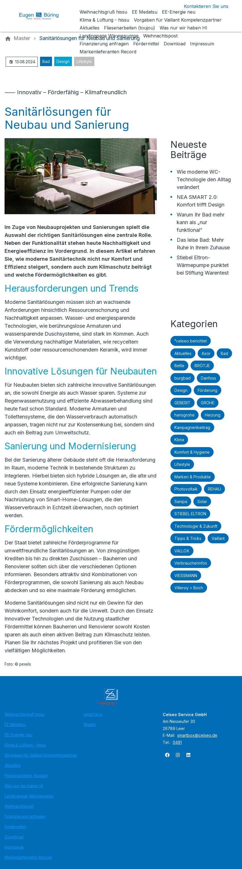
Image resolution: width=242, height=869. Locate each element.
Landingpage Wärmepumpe (29, 796)
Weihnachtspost (19, 806)
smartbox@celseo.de (197, 735)
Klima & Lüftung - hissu (25, 745)
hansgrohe (184, 415)
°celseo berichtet (190, 340)
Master (90, 724)
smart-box (93, 714)
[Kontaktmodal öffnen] (201, 6)
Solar (202, 501)
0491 (177, 742)
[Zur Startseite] (43, 16)
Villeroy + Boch (188, 587)
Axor (206, 353)
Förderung (207, 390)
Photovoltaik (186, 489)
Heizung (212, 415)
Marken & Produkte (192, 476)
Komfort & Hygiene (192, 452)
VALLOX (181, 550)
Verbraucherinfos (190, 563)
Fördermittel (15, 826)
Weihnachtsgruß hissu (24, 714)
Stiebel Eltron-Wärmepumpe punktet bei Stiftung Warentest (203, 265)
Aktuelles (182, 353)
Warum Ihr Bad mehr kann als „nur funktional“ (200, 222)
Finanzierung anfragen (25, 816)
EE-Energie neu (18, 735)
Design (63, 61)
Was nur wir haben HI (24, 786)
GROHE (207, 402)
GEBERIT (182, 402)
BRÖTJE (202, 365)
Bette (179, 365)
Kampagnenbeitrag (192, 427)
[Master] (22, 38)
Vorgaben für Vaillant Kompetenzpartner (41, 755)
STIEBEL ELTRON (190, 513)
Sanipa (180, 501)
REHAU (214, 489)
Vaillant (218, 538)
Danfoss (208, 378)
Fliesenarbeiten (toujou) (26, 775)
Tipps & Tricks (187, 538)
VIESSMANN (185, 575)
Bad (46, 61)
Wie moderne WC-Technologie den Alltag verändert (204, 179)
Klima (179, 439)
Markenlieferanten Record (28, 857)
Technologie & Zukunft (195, 526)
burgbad (182, 378)
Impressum (14, 847)
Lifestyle (84, 61)
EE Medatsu (15, 724)
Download (14, 837)
